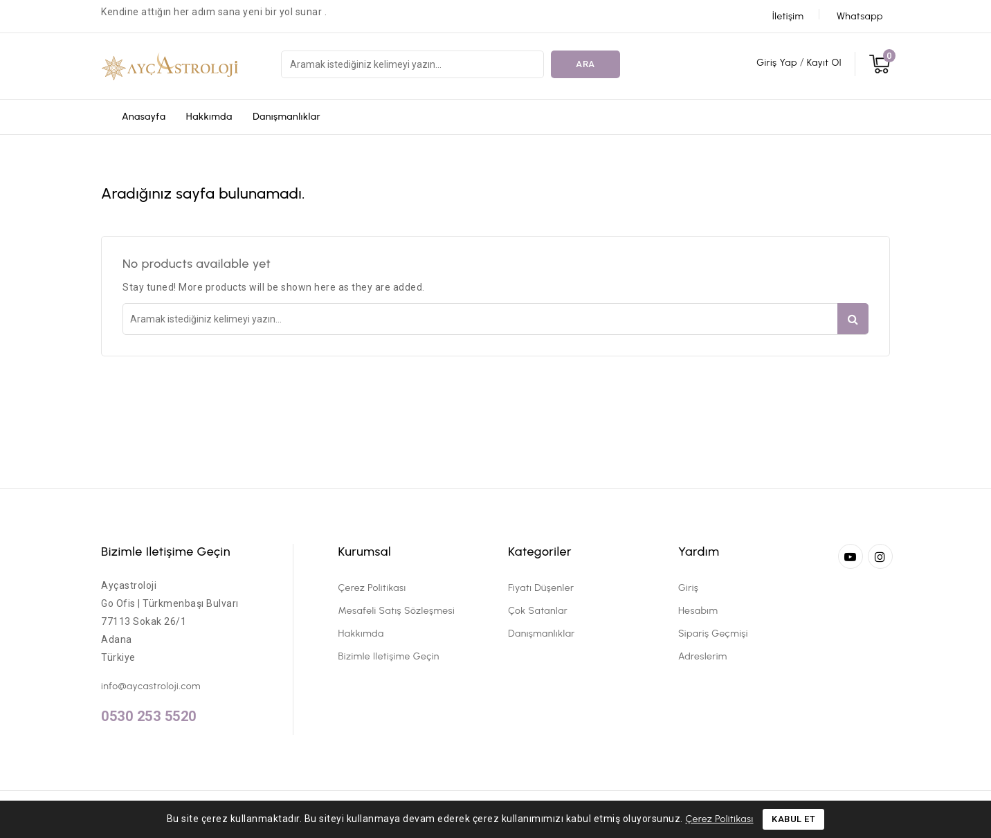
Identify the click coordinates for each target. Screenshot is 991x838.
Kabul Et (793, 819)
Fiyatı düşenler (541, 588)
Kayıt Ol (824, 63)
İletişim (788, 16)
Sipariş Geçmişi (713, 633)
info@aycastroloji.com (151, 686)
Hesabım (698, 611)
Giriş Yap (777, 63)
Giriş (688, 588)
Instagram (882, 556)
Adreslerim (702, 656)
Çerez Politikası (372, 588)
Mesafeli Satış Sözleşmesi (396, 611)
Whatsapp (860, 16)
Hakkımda (209, 116)
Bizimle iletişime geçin (165, 551)
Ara (585, 64)
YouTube (852, 556)
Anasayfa (143, 116)
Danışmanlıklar (286, 116)
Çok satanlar (537, 611)
